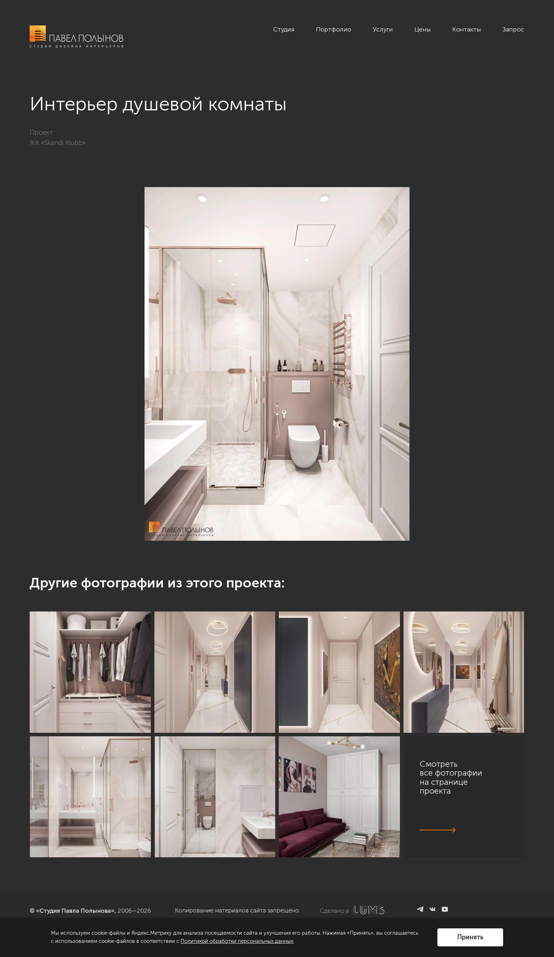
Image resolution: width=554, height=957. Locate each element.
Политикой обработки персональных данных (237, 941)
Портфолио (333, 29)
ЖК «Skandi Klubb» (58, 143)
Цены (422, 29)
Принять (470, 937)
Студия (283, 29)
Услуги (383, 29)
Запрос (513, 29)
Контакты (466, 29)
